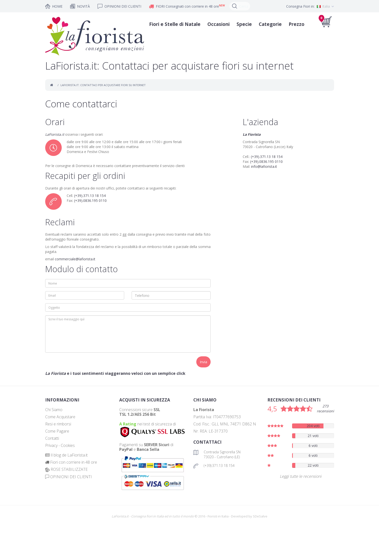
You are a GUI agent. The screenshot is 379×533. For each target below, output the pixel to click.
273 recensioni (325, 408)
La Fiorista (251, 134)
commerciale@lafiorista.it (75, 259)
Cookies (68, 445)
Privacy (51, 445)
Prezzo (295, 24)
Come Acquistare (60, 416)
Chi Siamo (53, 409)
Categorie (268, 24)
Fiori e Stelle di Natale (173, 24)
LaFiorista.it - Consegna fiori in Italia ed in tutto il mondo (153, 516)
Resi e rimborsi (58, 424)
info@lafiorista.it (264, 166)
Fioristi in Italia (218, 516)
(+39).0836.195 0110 (90, 200)
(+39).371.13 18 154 (90, 195)
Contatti (52, 438)
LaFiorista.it (54, 134)
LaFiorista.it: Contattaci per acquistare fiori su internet (103, 85)
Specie (242, 24)
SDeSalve (260, 516)
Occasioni (217, 24)
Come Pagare (57, 431)
